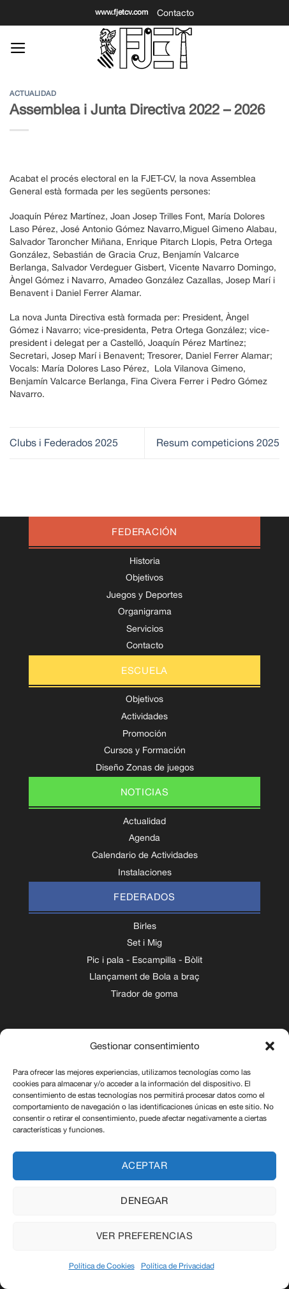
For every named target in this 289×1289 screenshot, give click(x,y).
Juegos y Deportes (144, 595)
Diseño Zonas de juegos (145, 767)
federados (144, 896)
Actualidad (33, 93)
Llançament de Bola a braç (144, 976)
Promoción (144, 733)
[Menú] (18, 48)
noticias (145, 791)
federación (144, 531)
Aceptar (144, 1165)
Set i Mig (144, 942)
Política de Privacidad (177, 1266)
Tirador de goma (144, 993)
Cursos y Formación (145, 750)
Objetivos (144, 577)
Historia (145, 561)
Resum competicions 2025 (217, 442)
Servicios (144, 628)
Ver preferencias (144, 1235)
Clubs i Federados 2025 (64, 442)
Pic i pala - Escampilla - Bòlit (144, 960)
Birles (144, 926)
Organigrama (145, 611)
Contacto (175, 13)
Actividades (144, 716)
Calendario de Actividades (145, 855)
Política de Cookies (102, 1266)
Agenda (144, 837)
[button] (269, 1046)
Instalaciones (145, 872)
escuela (144, 670)
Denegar (144, 1200)
